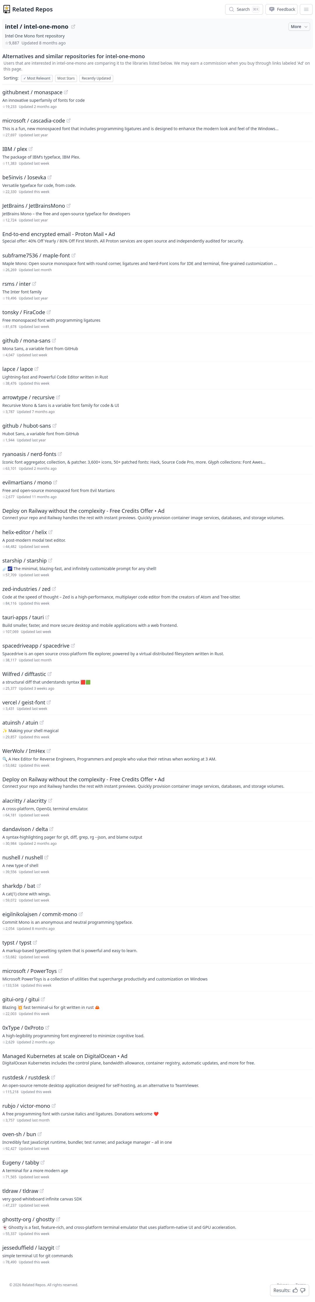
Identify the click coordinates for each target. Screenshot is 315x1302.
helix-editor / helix (24, 532)
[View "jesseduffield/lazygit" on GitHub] (57, 1247)
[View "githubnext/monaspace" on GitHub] (66, 92)
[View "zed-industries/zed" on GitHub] (54, 588)
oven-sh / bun (19, 1134)
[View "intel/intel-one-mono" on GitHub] (73, 26)
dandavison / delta (25, 829)
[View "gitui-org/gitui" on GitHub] (43, 999)
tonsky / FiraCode (23, 312)
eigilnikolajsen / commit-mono (39, 914)
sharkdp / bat (18, 885)
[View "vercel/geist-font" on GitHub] (48, 702)
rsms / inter (16, 283)
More (300, 27)
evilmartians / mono (27, 482)
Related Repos (32, 9)
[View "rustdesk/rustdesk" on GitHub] (53, 1077)
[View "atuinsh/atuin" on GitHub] (41, 722)
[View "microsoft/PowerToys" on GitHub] (60, 971)
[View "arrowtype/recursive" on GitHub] (58, 397)
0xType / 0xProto (23, 1027)
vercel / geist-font (23, 702)
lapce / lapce (17, 368)
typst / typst (17, 942)
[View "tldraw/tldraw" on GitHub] (41, 1191)
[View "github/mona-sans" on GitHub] (54, 340)
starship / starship (24, 560)
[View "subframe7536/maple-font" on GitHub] (73, 255)
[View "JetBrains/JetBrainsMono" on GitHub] (68, 205)
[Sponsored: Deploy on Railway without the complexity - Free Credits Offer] (157, 514)
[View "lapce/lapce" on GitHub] (36, 369)
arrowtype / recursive (28, 397)
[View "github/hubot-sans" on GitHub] (54, 425)
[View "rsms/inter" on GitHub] (34, 283)
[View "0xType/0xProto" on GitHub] (47, 1027)
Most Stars (66, 78)
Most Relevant (36, 78)
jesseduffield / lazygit (28, 1247)
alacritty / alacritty (24, 800)
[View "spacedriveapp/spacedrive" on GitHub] (73, 645)
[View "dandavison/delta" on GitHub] (51, 829)
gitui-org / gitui (20, 999)
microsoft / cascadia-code (33, 120)
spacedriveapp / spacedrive (35, 645)
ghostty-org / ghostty (28, 1219)
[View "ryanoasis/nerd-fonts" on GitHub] (59, 454)
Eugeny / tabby (20, 1162)
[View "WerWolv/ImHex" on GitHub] (48, 751)
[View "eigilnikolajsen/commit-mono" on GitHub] (80, 914)
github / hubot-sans (26, 425)
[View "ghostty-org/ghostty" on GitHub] (58, 1219)
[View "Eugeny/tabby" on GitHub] (42, 1162)
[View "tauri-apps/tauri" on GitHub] (47, 617)
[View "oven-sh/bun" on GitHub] (39, 1134)
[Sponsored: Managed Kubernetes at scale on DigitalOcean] (157, 1059)
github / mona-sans (26, 340)
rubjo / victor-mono (26, 1105)
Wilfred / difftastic (24, 673)
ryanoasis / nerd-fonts (29, 453)
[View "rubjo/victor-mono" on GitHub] (53, 1105)
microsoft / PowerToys (29, 970)
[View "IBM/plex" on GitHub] (30, 149)
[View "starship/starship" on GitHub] (50, 560)
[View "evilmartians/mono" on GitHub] (55, 482)
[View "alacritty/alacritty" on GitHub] (50, 800)
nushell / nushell (22, 857)
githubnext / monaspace (32, 92)
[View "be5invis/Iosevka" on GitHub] (49, 177)
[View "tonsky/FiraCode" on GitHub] (48, 312)
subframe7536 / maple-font (36, 255)
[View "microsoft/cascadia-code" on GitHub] (68, 120)
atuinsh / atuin (20, 722)
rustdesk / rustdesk (26, 1077)
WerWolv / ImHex (23, 750)
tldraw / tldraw (20, 1190)
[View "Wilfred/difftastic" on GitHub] (49, 674)
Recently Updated (96, 78)
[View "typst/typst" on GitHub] (35, 942)
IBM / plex (14, 148)
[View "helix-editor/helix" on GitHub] (50, 532)
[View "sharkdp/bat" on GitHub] (38, 885)
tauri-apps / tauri (23, 617)
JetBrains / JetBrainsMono (33, 205)
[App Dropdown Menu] (306, 9)
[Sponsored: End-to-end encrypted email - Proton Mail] (157, 237)
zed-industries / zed (26, 588)
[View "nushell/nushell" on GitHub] (46, 857)
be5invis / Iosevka (24, 177)
